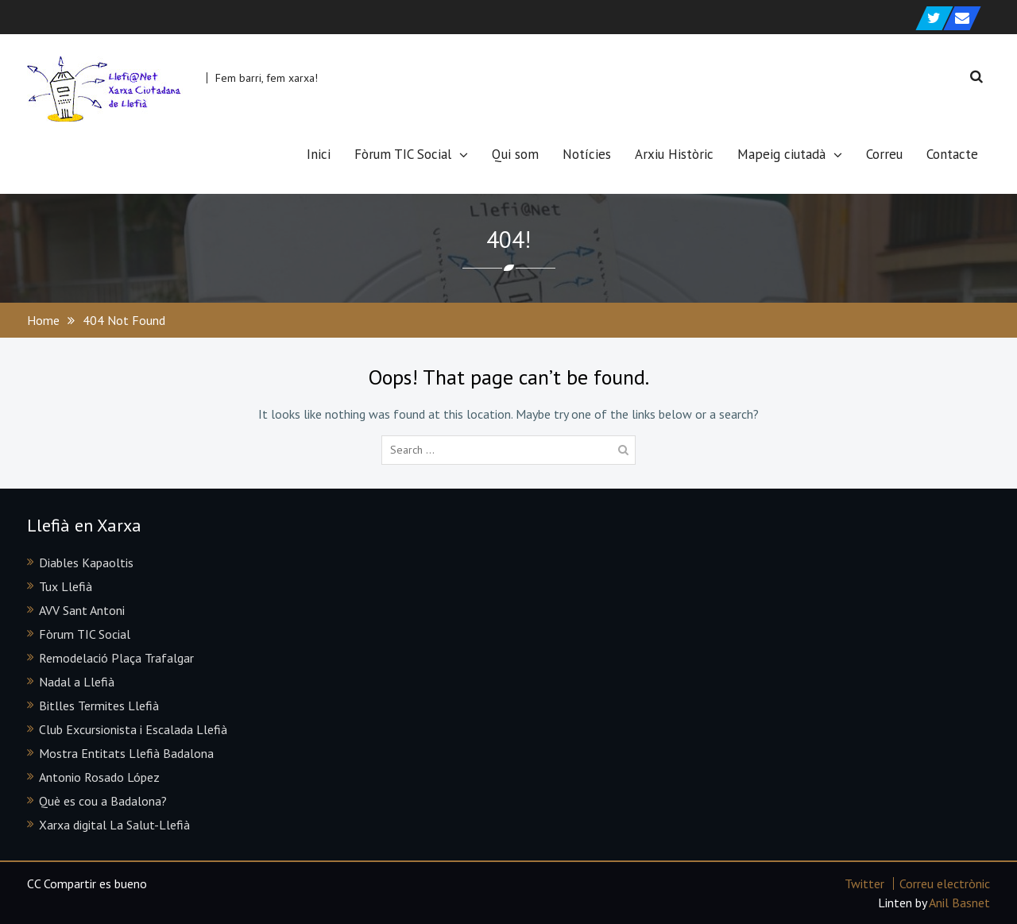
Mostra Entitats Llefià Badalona (126, 753)
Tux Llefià (65, 586)
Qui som (515, 154)
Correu (884, 154)
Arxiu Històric (674, 154)
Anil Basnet (959, 902)
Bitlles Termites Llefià (99, 705)
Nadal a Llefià (76, 682)
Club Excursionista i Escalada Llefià (133, 729)
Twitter (864, 883)
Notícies (587, 154)
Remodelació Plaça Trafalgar (116, 658)
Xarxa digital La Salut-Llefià (114, 825)
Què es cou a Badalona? (103, 801)
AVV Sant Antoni (82, 610)
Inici (319, 154)
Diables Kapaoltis (86, 562)
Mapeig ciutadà (781, 154)
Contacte (952, 154)
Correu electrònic (944, 883)
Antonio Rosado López (99, 777)
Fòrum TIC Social (402, 154)
